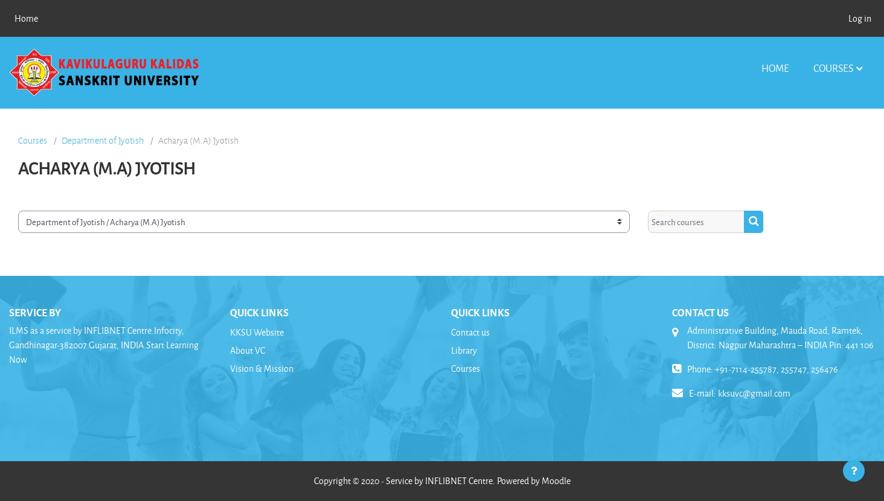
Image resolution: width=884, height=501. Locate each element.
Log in (859, 18)
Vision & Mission (261, 368)
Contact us (470, 332)
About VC (247, 350)
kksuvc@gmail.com (754, 393)
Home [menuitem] (26, 18)
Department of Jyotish (103, 141)
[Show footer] (854, 471)
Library (464, 350)
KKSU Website (257, 332)
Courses (833, 68)
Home (775, 68)
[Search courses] (696, 222)
